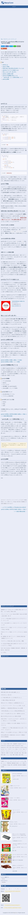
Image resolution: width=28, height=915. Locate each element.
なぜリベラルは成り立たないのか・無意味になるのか (13, 713)
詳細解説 (23, 501)
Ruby (10, 747)
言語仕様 (18, 501)
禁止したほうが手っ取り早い (10, 72)
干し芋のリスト (18, 888)
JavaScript (8, 745)
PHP (8, 747)
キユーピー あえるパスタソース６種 (20, 854)
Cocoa (4, 743)
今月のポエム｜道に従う (6, 694)
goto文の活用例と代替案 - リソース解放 (10, 361)
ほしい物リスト (9, 888)
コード (5, 749)
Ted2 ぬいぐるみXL (13, 821)
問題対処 (9, 763)
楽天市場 (17, 305)
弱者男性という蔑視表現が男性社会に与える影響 (12, 708)
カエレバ (16, 302)
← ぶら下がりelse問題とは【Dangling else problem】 (13, 507)
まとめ (2, 749)
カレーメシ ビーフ (16, 810)
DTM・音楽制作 (13, 743)
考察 (14, 754)
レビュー (4, 763)
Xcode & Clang (23, 747)
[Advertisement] (14, 23)
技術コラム (9, 501)
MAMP (13, 745)
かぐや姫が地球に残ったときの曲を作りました (11, 697)
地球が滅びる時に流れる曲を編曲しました (10, 692)
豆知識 (2, 766)
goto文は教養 (6, 79)
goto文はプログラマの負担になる (11, 70)
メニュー (14, 6)
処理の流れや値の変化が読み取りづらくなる (13, 68)
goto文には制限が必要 (8, 73)
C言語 (8, 743)
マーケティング (15, 761)
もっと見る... (4, 652)
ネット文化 (15, 749)
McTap (3, 878)
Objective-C (3, 747)
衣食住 (16, 754)
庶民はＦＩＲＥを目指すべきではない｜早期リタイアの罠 (14, 732)
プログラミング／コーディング (13, 499)
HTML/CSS (3, 745)
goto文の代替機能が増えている (10, 75)
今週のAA (3, 752)
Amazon (13, 305)
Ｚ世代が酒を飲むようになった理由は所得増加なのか (13, 710)
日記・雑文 (21, 752)
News (22, 745)
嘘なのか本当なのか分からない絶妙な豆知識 (11, 716)
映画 (2, 754)
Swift (13, 747)
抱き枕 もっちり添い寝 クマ (18, 865)
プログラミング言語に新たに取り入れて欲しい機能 (12, 641)
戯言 (17, 752)
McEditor (4, 882)
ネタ (11, 761)
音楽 (22, 754)
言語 (20, 754)
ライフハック (23, 751)
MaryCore (8, 3)
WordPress (17, 747)
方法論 (14, 501)
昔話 (25, 752)
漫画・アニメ (6, 754)
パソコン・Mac (21, 749)
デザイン (10, 749)
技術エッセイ (4, 501)
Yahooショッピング (22, 787)
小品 (15, 752)
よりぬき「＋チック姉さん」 (15, 797)
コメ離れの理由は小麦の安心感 (8, 700)
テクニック (6, 761)
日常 (12, 765)
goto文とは (5, 64)
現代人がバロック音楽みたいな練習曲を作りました (12, 702)
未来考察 (15, 765)
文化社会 (4, 765)
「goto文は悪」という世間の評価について (13, 77)
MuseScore (17, 745)
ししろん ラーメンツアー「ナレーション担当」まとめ (13, 705)
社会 (11, 754)
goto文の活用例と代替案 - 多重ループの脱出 (11, 360)
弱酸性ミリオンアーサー (15, 785)
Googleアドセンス (22, 743)
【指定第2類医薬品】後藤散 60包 (18, 301)
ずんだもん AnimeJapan (17, 773)
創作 (12, 752)
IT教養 (25, 499)
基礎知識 (14, 763)
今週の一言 (8, 752)
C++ (2, 743)
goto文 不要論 (6, 66)
